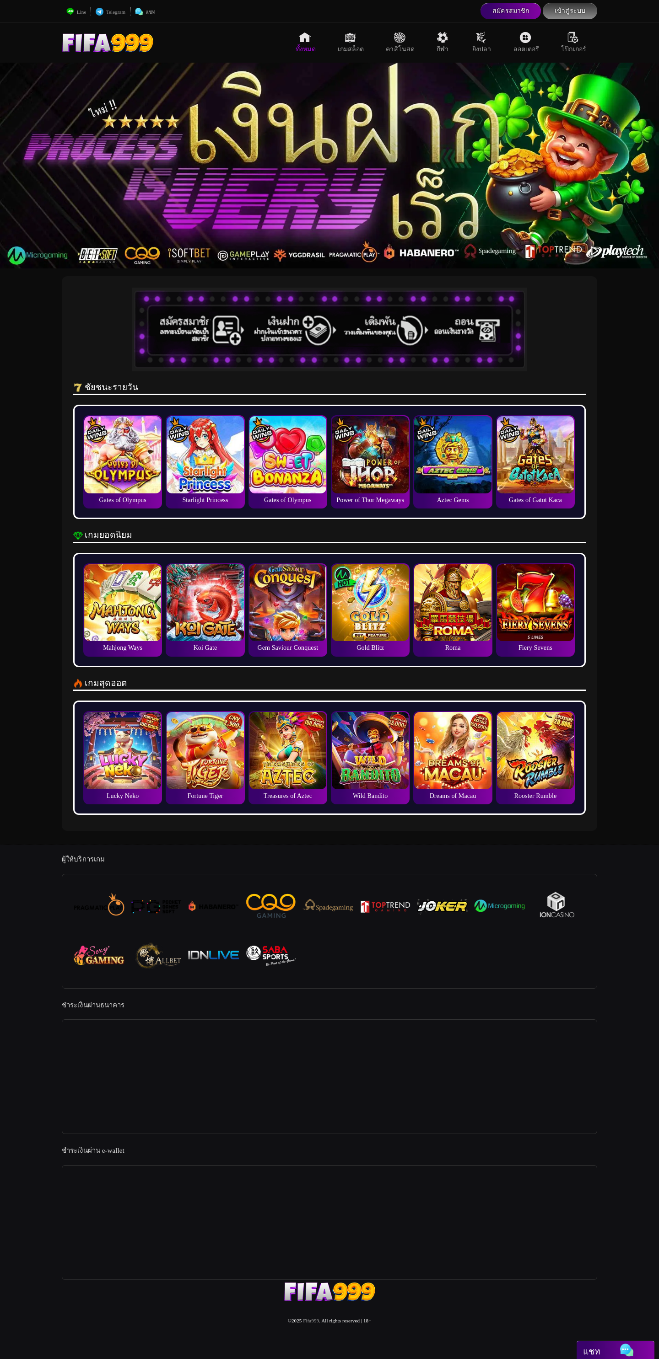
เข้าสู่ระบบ (570, 10)
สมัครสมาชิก (510, 10)
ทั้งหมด (306, 42)
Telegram (110, 12)
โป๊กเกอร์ (573, 42)
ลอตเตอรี (526, 42)
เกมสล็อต (351, 42)
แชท (145, 12)
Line (76, 12)
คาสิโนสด (400, 42)
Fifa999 (311, 1320)
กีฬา (443, 42)
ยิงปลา (482, 42)
